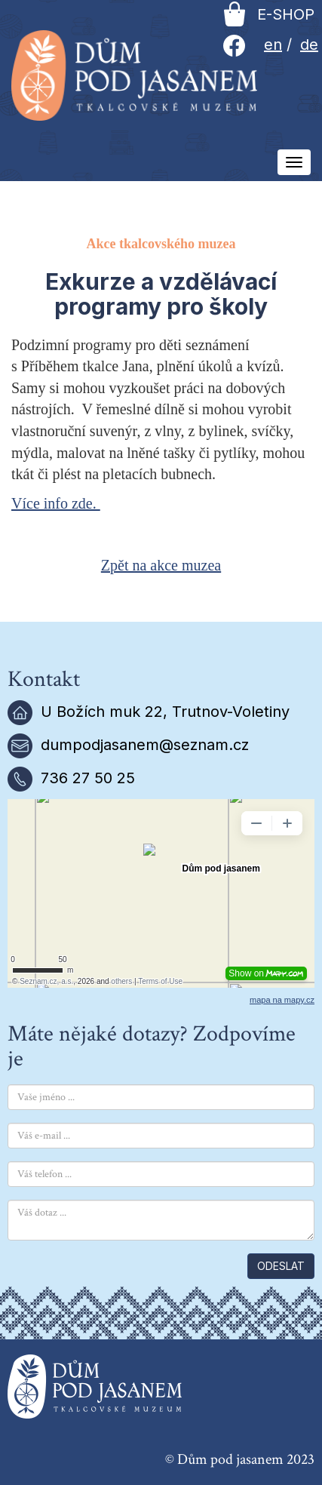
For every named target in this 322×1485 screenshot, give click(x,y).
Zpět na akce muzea (161, 565)
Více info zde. (55, 503)
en (273, 44)
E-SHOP (269, 14)
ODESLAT (281, 1265)
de (309, 44)
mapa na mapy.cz (282, 999)
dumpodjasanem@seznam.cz (145, 745)
